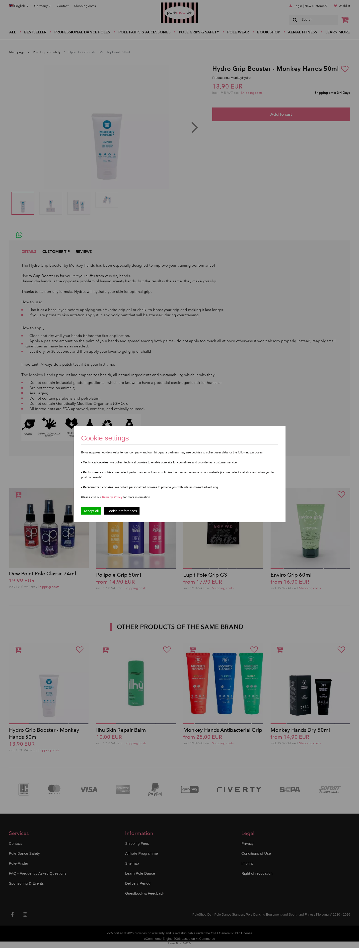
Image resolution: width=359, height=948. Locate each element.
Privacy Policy (112, 497)
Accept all (91, 511)
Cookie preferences (122, 511)
